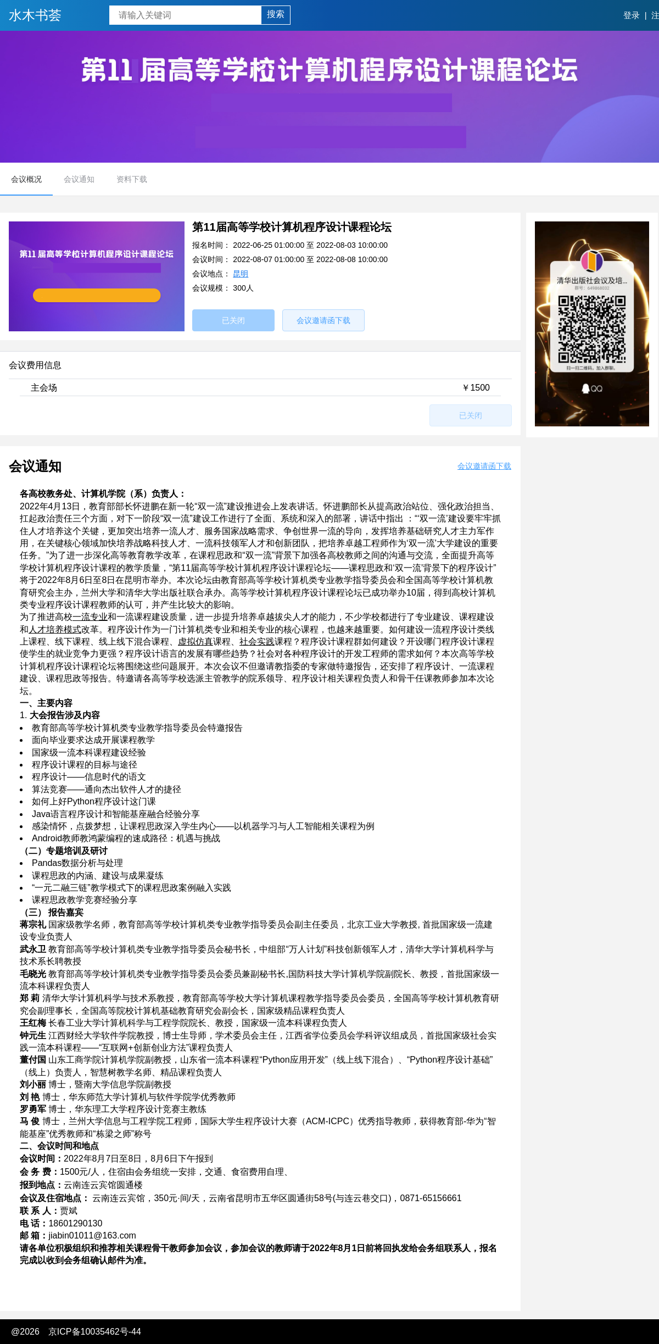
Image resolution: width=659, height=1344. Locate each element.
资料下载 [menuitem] (131, 179)
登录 (631, 15)
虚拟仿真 (195, 641)
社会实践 (257, 641)
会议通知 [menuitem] (79, 179)
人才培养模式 (55, 629)
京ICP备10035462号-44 (94, 1331)
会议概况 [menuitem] (26, 179)
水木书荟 (35, 15)
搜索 (275, 14)
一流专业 (90, 616)
